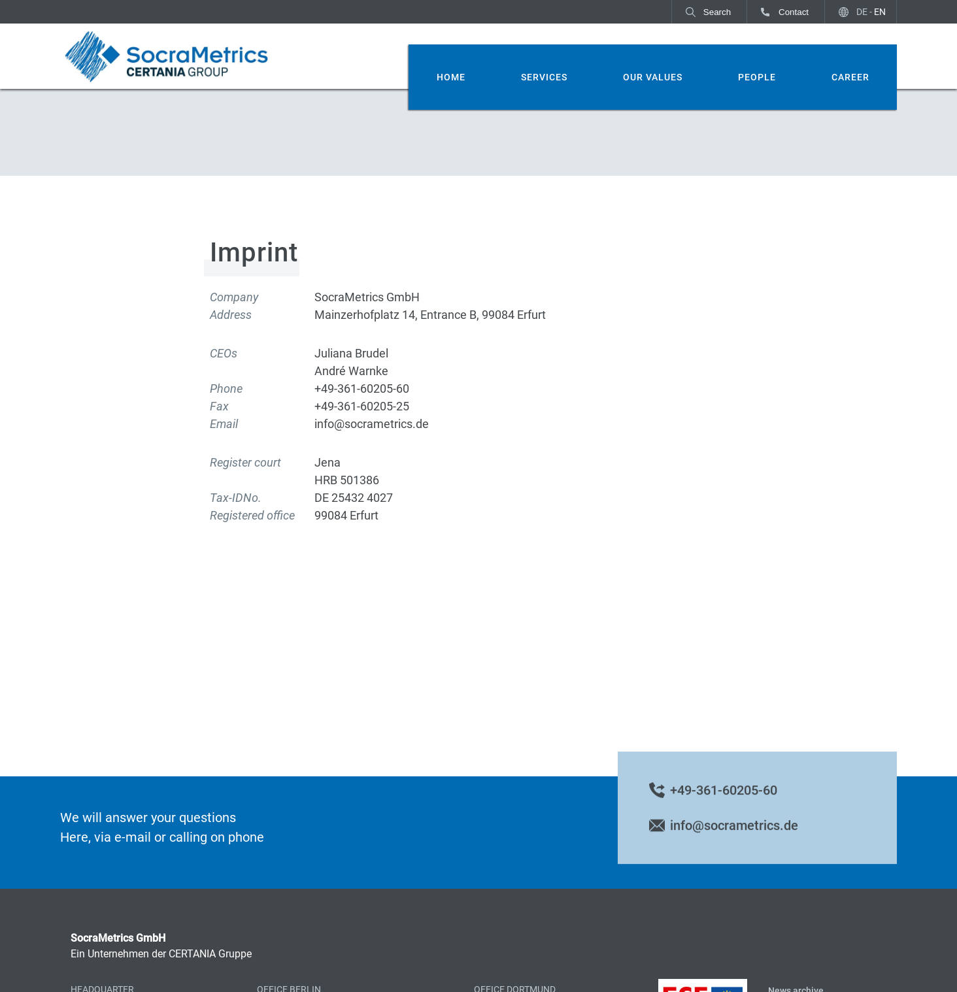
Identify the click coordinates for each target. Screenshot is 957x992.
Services (544, 77)
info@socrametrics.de (734, 834)
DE (861, 12)
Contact (794, 12)
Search (717, 12)
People (757, 77)
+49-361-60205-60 (723, 798)
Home (451, 77)
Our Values (652, 77)
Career (850, 77)
